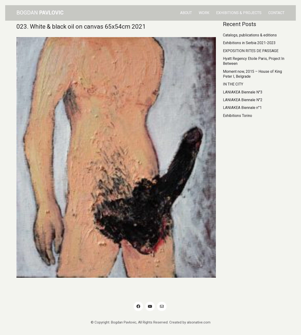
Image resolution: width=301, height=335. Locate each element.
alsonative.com (198, 322)
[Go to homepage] (39, 13)
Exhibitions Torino (237, 115)
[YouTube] (150, 306)
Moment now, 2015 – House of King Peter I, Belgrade (252, 74)
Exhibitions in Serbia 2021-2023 (249, 43)
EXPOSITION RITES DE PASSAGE (250, 51)
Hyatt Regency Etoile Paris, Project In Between (253, 61)
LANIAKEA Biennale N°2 (242, 100)
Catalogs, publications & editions (250, 35)
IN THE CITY (233, 84)
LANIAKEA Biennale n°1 (242, 107)
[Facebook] (138, 306)
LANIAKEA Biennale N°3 (242, 92)
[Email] (161, 306)
